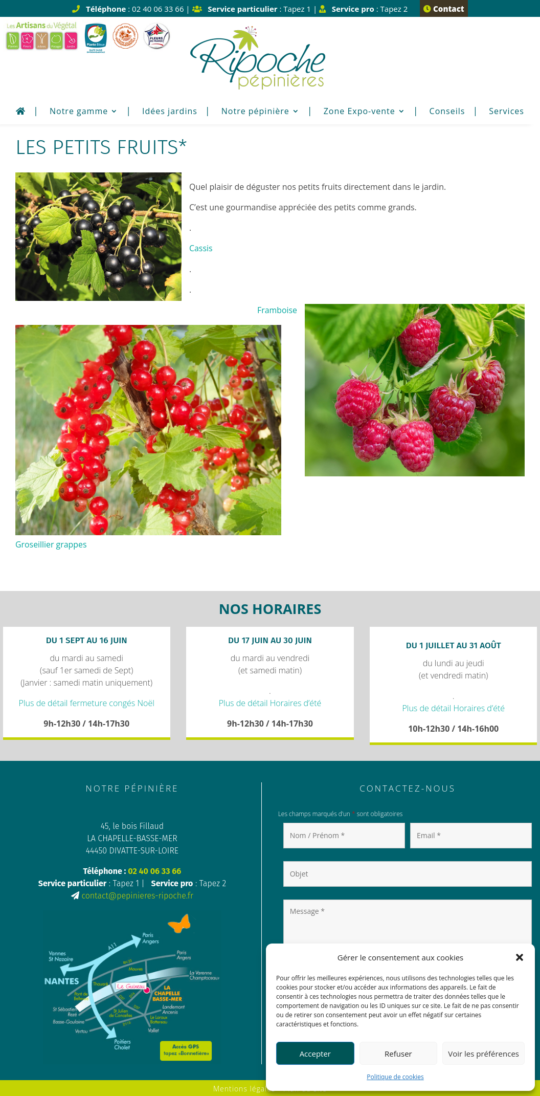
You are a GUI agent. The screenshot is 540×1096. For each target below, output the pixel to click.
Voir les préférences (483, 1053)
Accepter (315, 1053)
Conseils (447, 112)
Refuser (398, 1053)
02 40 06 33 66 (154, 870)
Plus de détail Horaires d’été (270, 701)
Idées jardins (169, 112)
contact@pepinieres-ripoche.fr (137, 895)
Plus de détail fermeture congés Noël (86, 701)
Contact (443, 9)
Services (506, 112)
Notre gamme (79, 112)
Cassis (201, 248)
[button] (519, 957)
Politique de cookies (395, 1076)
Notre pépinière (255, 112)
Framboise (277, 309)
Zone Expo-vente (359, 112)
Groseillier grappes (51, 543)
